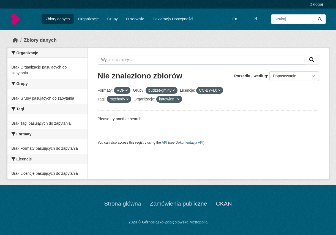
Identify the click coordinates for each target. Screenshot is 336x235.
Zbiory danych (57, 19)
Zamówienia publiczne (178, 203)
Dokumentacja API (189, 142)
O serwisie (135, 19)
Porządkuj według (250, 76)
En (235, 19)
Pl (255, 19)
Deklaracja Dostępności (173, 19)
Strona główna (122, 203)
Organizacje (88, 19)
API (164, 142)
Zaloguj (316, 4)
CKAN (224, 203)
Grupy (112, 19)
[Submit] (319, 19)
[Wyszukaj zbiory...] (298, 19)
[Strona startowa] (15, 40)
